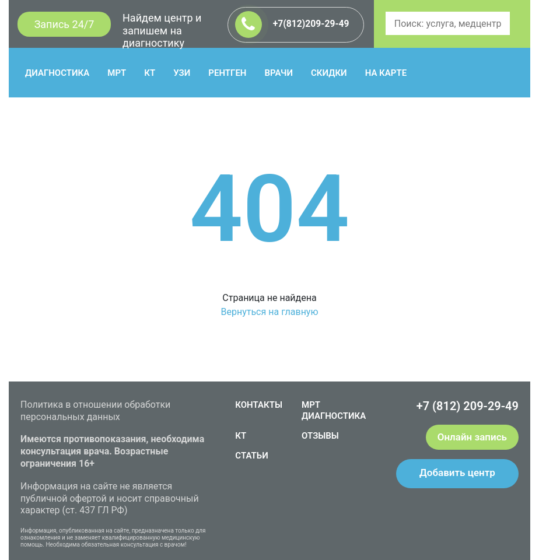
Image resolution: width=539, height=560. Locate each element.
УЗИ (181, 73)
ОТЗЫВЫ (320, 435)
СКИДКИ (329, 73)
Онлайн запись (472, 437)
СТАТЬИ (251, 455)
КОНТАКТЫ (258, 405)
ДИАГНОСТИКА (57, 73)
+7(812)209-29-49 (292, 24)
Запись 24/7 (64, 24)
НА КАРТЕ (386, 73)
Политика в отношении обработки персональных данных (95, 410)
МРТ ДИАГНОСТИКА (334, 410)
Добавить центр (457, 472)
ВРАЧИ (279, 73)
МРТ (116, 73)
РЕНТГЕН (227, 73)
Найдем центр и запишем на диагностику (162, 30)
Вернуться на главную (269, 311)
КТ (149, 73)
